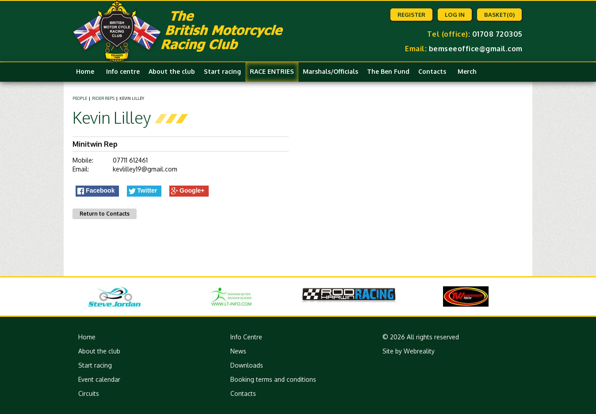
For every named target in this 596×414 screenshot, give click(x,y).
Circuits (88, 393)
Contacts (432, 71)
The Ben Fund (388, 71)
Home (85, 71)
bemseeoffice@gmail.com (476, 48)
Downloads (246, 365)
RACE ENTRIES (272, 71)
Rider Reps (103, 98)
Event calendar (99, 379)
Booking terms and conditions (273, 379)
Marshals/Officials (330, 71)
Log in (455, 14)
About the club (172, 71)
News (238, 351)
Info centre (123, 71)
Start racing (222, 71)
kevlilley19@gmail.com (145, 169)
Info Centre (246, 337)
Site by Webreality (408, 351)
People (80, 98)
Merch (467, 71)
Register (411, 14)
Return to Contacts (105, 213)
